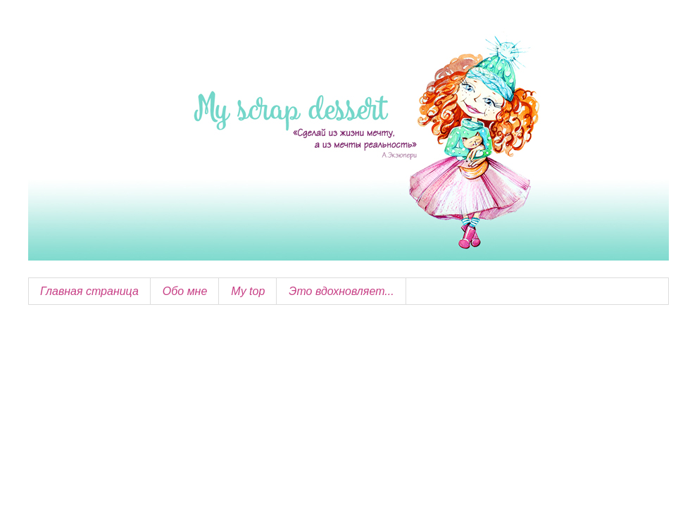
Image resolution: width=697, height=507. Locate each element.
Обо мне (185, 291)
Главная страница (89, 291)
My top (248, 291)
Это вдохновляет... (341, 291)
